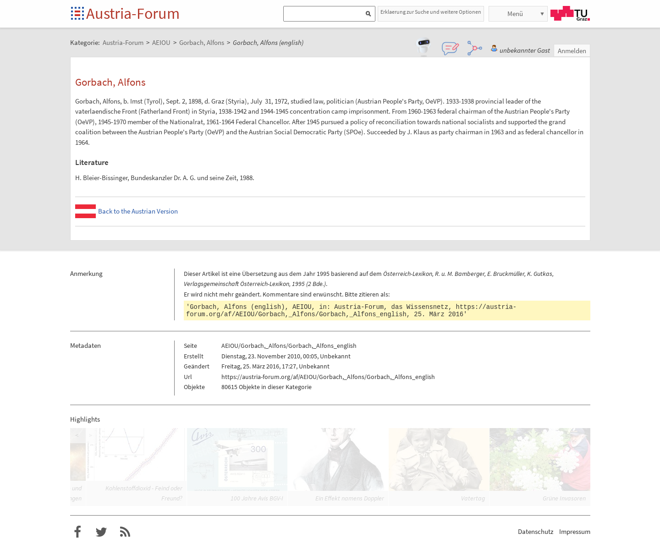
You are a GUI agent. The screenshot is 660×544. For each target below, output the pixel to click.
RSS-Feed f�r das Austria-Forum (125, 532)
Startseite (78, 14)
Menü (515, 13)
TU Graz (570, 13)
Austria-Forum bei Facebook (77, 532)
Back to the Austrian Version (138, 211)
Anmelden (572, 50)
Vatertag (473, 498)
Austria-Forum (133, 13)
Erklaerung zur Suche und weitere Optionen (430, 11)
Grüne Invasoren (564, 498)
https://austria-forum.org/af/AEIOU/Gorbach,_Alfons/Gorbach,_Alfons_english (351, 310)
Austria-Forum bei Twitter (101, 532)
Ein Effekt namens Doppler (349, 498)
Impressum (574, 531)
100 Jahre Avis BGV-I (257, 498)
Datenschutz (535, 531)
